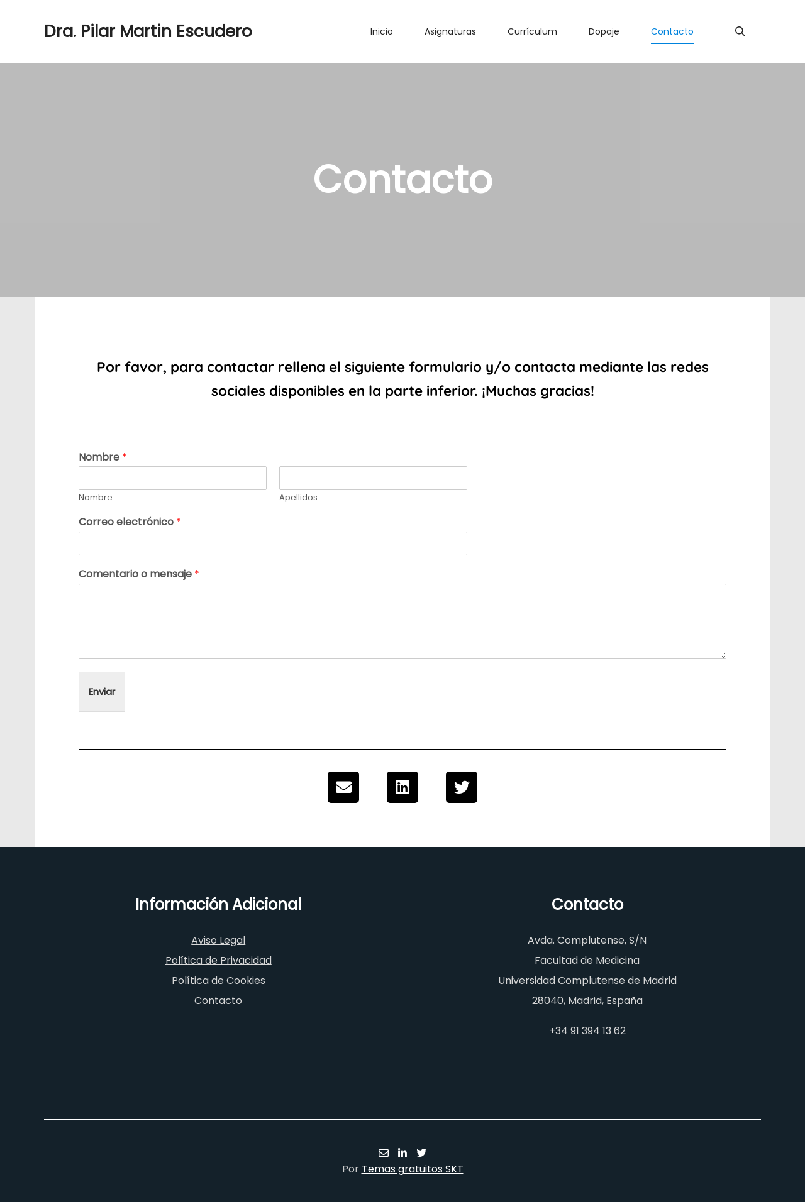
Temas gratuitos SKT (413, 1169)
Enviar (102, 691)
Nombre (103, 457)
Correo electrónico (130, 522)
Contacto (218, 1000)
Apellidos (298, 498)
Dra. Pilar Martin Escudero (107, 31)
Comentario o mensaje (139, 574)
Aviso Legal (218, 940)
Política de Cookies (218, 980)
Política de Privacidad (218, 960)
